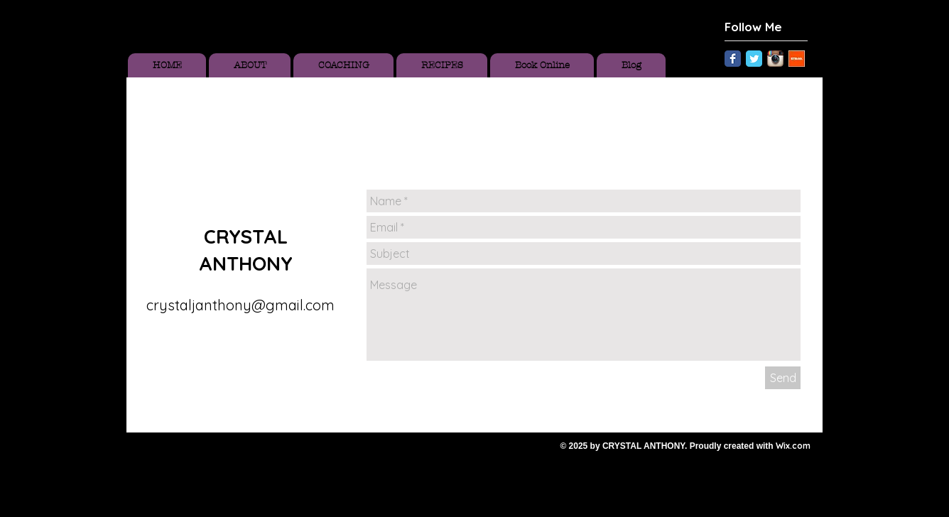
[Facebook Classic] (733, 58)
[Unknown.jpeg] (796, 58)
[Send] (783, 377)
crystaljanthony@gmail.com (240, 305)
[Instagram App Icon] (775, 58)
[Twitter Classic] (754, 58)
